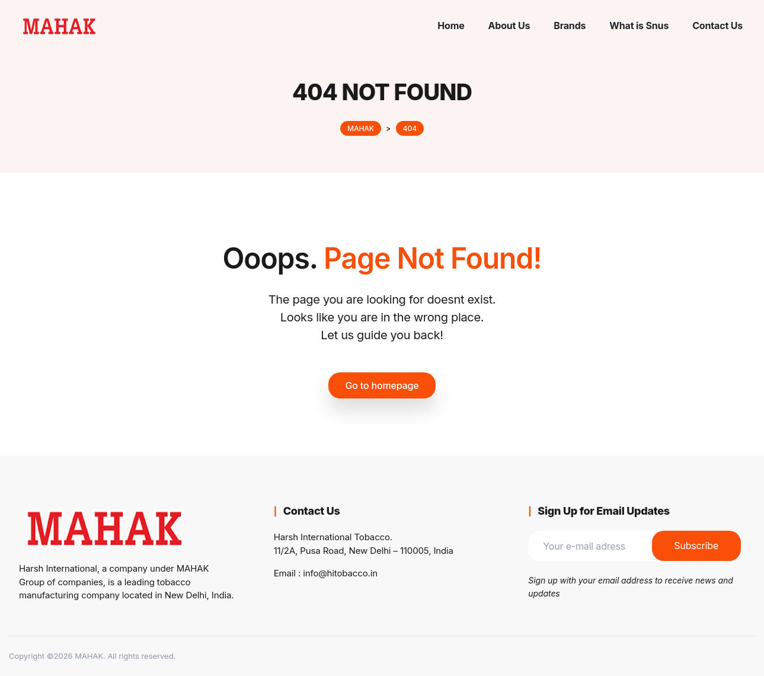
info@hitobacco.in (340, 573)
